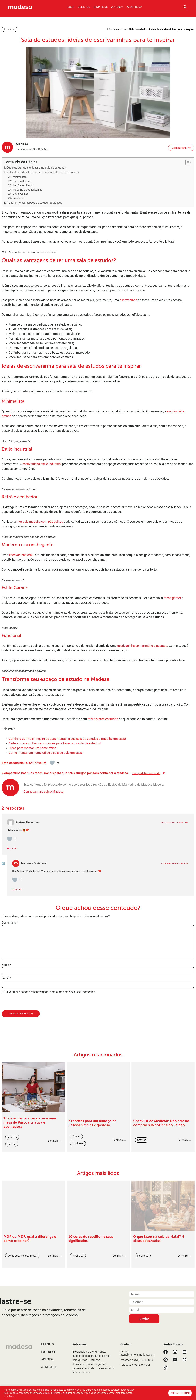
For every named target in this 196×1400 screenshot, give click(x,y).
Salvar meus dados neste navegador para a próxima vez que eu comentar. (50, 1147)
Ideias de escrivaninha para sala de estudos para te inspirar (43, 172)
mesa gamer (172, 701)
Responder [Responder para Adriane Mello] (12, 1004)
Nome (6, 1120)
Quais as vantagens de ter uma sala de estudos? (36, 167)
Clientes (84, 6)
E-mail (6, 1134)
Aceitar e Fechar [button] (180, 1393)
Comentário (10, 1078)
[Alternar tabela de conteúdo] (187, 162)
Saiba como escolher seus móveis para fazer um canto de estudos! (55, 899)
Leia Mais (9, 1396)
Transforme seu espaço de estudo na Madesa (34, 202)
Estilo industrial (22, 181)
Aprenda (117, 6)
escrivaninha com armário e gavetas (142, 775)
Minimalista (20, 176)
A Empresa (134, 6)
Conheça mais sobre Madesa (43, 947)
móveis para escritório (103, 874)
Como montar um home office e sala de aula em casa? (46, 908)
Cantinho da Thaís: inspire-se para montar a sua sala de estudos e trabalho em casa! (67, 894)
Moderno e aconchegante (27, 189)
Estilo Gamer (20, 193)
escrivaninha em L (21, 632)
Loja (71, 6)
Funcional (19, 198)
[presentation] (25, 1158)
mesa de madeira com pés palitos (39, 573)
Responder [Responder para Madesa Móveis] (17, 1045)
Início (110, 29)
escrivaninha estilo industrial (42, 490)
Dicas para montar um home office (33, 903)
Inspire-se (101, 6)
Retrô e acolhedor (23, 185)
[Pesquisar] (185, 7)
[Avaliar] (52, 918)
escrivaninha (128, 300)
